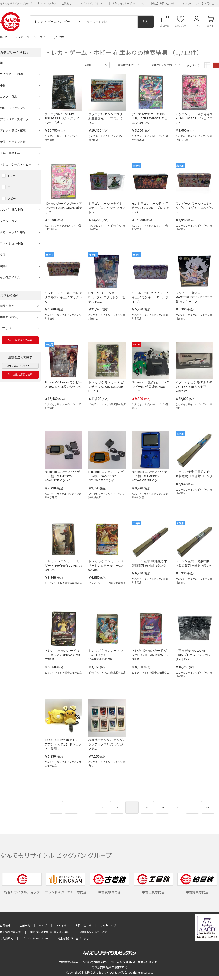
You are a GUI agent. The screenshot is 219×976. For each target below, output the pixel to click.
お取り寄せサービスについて (128, 3)
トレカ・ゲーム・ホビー (31, 37)
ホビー (11, 198)
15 (147, 807)
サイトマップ (108, 925)
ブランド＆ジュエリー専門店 (66, 884)
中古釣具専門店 (197, 884)
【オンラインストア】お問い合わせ (199, 3)
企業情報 (5, 925)
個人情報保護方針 (10, 932)
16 (162, 807)
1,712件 (58, 37)
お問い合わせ (83, 925)
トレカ (11, 176)
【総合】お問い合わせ (162, 3)
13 (116, 807)
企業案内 (66, 3)
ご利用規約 (6, 938)
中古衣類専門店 (109, 884)
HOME (4, 37)
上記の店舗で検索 (20, 374)
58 (207, 807)
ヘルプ (43, 925)
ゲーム (11, 187)
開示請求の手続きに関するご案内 (50, 932)
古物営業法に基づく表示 (93, 932)
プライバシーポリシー (35, 938)
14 (131, 807)
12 (101, 807)
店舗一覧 (25, 925)
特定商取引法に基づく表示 (73, 938)
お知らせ (61, 925)
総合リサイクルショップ (22, 884)
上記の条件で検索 (20, 340)
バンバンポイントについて (92, 3)
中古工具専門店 (153, 884)
